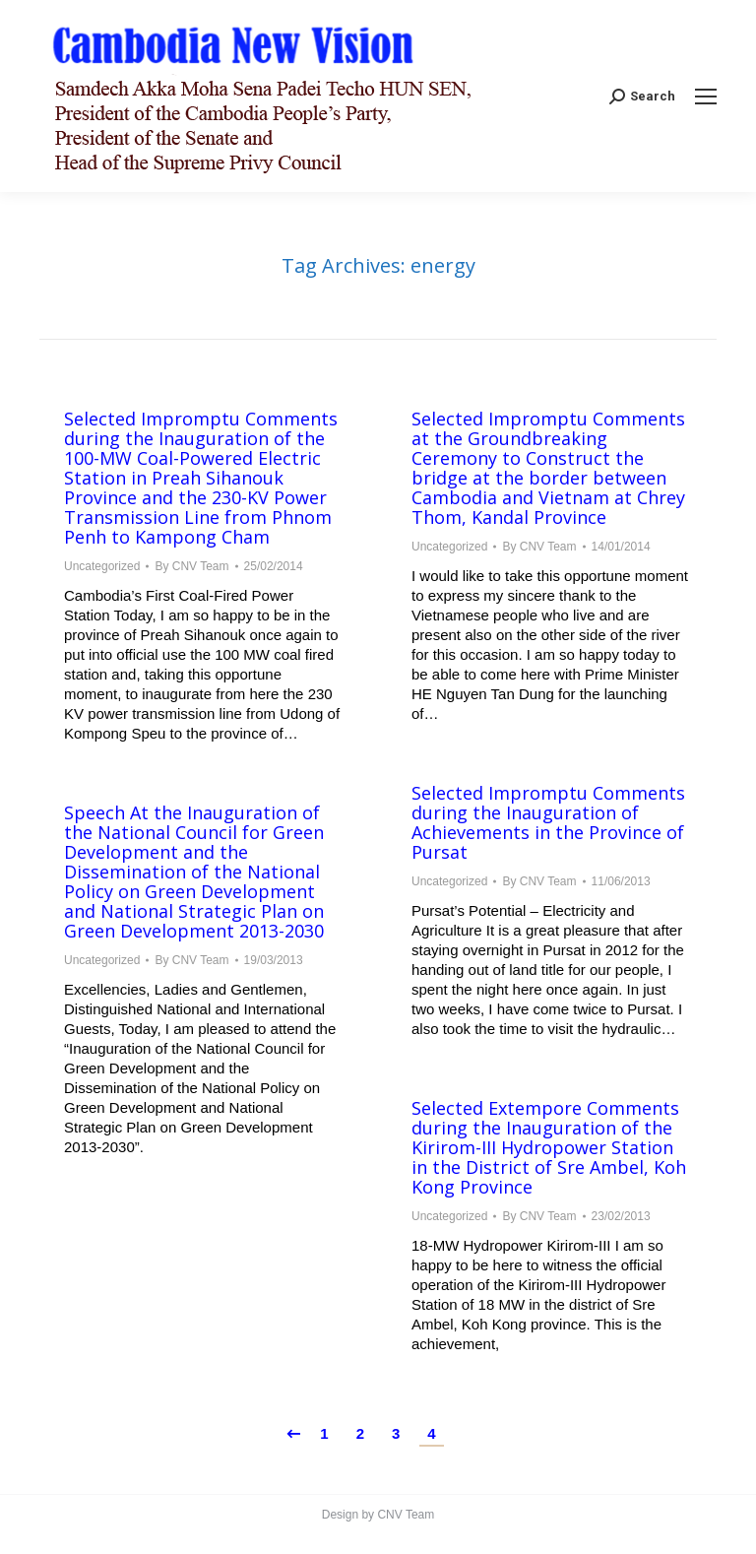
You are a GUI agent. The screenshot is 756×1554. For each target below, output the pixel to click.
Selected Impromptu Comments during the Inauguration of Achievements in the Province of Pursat (548, 822)
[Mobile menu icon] (706, 96)
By (191, 566)
